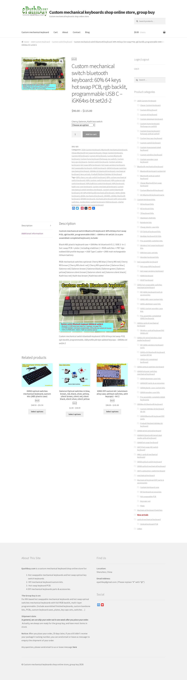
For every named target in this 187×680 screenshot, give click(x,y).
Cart (56, 32)
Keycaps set (145, 501)
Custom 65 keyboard (97, 156)
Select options (37, 411)
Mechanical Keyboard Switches (149, 510)
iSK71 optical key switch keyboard (151, 471)
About (65, 32)
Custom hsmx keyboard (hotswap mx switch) (98, 159)
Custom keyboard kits (146, 199)
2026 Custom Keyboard (40, 42)
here (75, 647)
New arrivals (85, 174)
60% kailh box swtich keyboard (98, 183)
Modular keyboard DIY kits (150, 236)
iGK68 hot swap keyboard (147, 442)
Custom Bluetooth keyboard (151, 190)
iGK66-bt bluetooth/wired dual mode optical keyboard (149, 436)
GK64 (117, 193)
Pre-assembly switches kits (151, 241)
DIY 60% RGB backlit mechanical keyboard (97, 193)
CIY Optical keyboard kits (150, 231)
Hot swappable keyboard (82, 168)
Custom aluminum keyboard (151, 119)
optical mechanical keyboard (149, 519)
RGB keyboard (111, 202)
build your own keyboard (82, 186)
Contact (76, 32)
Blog (87, 32)
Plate (142, 506)
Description (27, 225)
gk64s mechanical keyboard (91, 196)
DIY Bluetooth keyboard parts (152, 195)
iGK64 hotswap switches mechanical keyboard (147, 372)
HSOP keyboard (146, 280)
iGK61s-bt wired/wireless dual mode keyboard (149, 339)
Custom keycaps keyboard (151, 138)
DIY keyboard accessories (150, 492)
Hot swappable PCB (148, 496)
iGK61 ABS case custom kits (151, 299)
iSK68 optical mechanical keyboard (151, 466)
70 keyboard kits (147, 213)
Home (26, 42)
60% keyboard (118, 183)
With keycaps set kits (149, 252)
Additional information (32, 233)
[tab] (37, 226)
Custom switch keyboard (62, 42)
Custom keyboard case (149, 487)
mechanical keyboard (146, 475)
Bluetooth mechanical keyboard (114, 149)
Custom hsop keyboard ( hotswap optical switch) (150, 132)
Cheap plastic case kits (149, 227)
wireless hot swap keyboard (91, 205)
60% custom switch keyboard (98, 180)
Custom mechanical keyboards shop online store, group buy (102, 12)
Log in (136, 68)
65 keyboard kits (147, 208)
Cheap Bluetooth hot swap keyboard (86, 153)
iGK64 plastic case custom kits (152, 388)
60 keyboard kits (147, 204)
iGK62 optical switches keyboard (150, 367)
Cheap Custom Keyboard (112, 153)
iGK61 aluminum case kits (150, 304)
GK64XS (107, 196)
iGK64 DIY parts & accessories (152, 383)
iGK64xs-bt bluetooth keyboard (102, 171)
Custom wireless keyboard (151, 155)
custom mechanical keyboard (104, 186)
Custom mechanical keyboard (35, 32)
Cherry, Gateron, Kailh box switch (87, 121)
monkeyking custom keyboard (92, 202)
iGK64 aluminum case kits (150, 378)
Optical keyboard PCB (149, 524)
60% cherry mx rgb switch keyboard (90, 177)
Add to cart (91, 134)
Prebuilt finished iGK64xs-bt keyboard (106, 174)
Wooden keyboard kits (149, 257)
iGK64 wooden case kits (150, 392)
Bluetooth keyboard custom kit (152, 171)
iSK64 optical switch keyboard (149, 462)
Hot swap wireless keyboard (112, 165)
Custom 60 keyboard (80, 156)
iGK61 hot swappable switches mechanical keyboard (149, 286)
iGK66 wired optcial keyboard (149, 430)
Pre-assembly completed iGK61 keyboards (150, 317)
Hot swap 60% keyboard (90, 165)
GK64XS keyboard (87, 199)
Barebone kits (146, 222)
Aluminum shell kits (148, 218)
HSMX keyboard (99, 168)
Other (139, 528)
